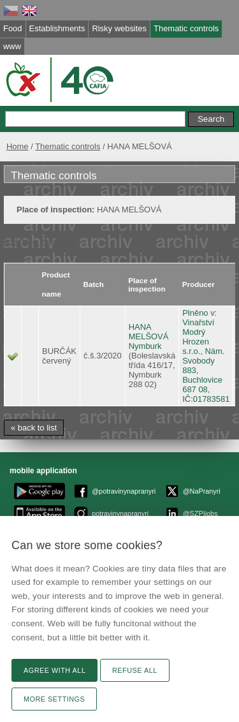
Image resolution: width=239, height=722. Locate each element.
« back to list (34, 427)
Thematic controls (67, 146)
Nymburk (145, 346)
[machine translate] (38, 241)
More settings (54, 699)
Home (17, 146)
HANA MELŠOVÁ (149, 331)
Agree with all (54, 670)
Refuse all (134, 670)
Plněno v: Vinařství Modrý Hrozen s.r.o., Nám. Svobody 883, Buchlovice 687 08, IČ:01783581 (205, 356)
